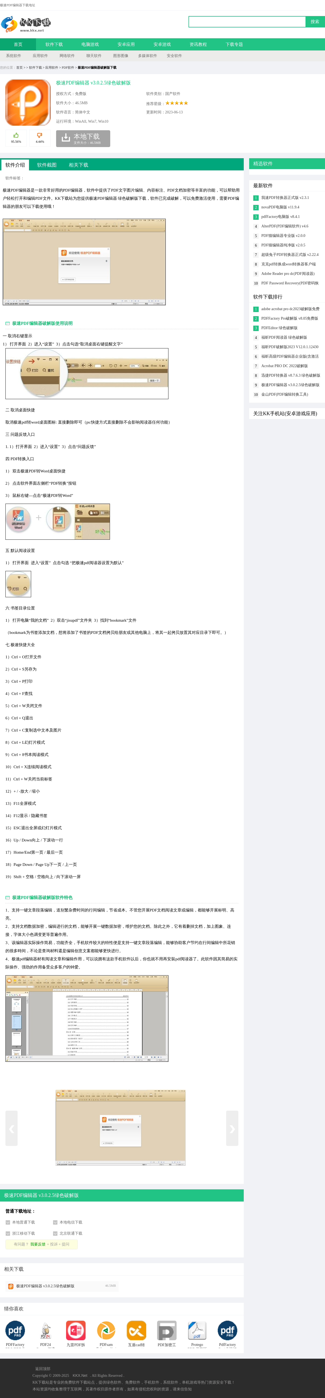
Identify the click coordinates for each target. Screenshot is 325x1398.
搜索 (315, 21)
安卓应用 (126, 44)
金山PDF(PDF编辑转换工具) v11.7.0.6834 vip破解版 (284, 395)
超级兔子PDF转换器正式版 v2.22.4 (289, 255)
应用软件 (40, 56)
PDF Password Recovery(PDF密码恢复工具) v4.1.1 (290, 283)
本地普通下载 (23, 1222)
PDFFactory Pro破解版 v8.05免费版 (289, 318)
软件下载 (54, 44)
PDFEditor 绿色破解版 (279, 328)
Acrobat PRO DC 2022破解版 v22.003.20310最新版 (284, 366)
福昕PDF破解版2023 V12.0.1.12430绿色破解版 (289, 347)
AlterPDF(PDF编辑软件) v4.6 (284, 226)
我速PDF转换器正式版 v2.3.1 (285, 198)
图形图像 (120, 56)
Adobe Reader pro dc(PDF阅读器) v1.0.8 (287, 274)
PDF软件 (68, 67)
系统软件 (13, 56)
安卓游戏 (162, 44)
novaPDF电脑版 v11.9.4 (280, 207)
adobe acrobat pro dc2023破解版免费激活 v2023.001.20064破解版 (290, 309)
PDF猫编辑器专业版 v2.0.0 (283, 236)
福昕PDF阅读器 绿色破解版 (284, 337)
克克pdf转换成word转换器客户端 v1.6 (288, 264)
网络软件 (67, 56)
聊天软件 (94, 56)
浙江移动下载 (23, 1233)
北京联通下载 (71, 1233)
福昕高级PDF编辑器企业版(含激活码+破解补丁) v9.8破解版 (290, 357)
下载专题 (234, 44)
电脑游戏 (90, 44)
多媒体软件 (147, 56)
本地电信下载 (71, 1222)
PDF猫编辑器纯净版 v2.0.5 (283, 245)
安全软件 (174, 56)
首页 (18, 44)
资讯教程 (198, 44)
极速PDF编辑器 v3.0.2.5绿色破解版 (45, 1286)
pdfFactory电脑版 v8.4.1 (280, 217)
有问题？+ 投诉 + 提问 (41, 1244)
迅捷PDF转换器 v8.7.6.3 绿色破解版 (290, 375)
